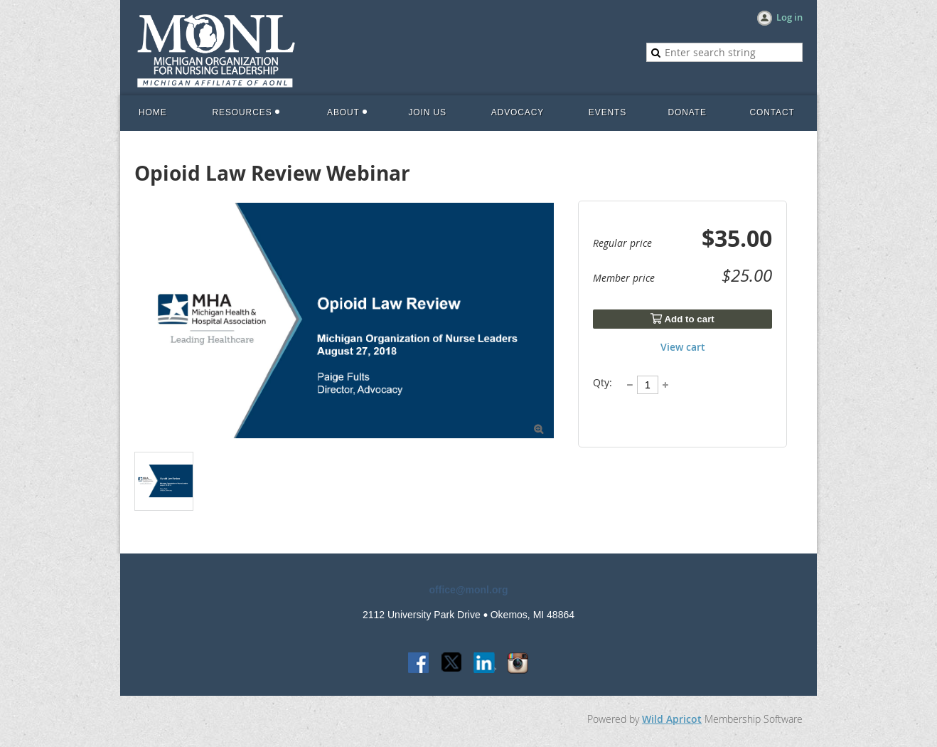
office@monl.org (468, 589)
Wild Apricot (672, 719)
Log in (789, 17)
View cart (682, 347)
